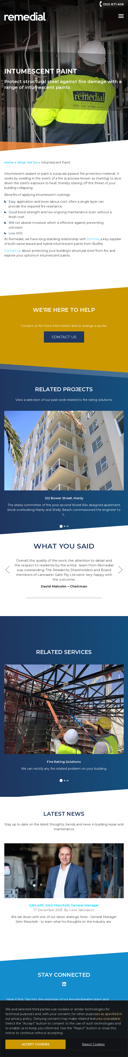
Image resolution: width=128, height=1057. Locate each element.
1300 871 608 (113, 4)
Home (9, 162)
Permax (93, 239)
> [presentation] (120, 569)
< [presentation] (7, 569)
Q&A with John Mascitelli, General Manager (64, 905)
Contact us (12, 251)
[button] (61, 526)
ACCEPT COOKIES (35, 1044)
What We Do (27, 162)
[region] (64, 1028)
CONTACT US (64, 337)
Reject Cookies (93, 1044)
